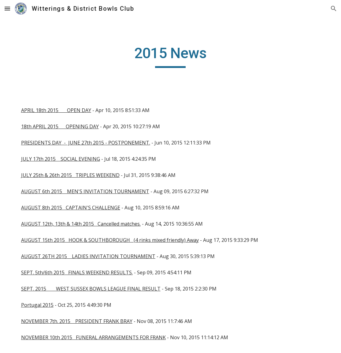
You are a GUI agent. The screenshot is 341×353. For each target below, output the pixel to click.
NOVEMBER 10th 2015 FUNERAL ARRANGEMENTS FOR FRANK (93, 337)
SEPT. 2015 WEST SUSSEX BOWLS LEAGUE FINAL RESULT (91, 288)
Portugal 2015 (37, 305)
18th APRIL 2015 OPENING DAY (60, 126)
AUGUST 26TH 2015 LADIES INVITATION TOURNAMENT (88, 256)
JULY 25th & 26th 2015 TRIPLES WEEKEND (70, 175)
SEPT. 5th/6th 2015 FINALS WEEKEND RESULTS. (77, 272)
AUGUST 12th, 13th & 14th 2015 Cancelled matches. (81, 223)
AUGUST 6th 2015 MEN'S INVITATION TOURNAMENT (85, 191)
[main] (171, 56)
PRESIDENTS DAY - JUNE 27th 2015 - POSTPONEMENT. (85, 142)
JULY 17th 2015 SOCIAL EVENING (60, 159)
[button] (7, 8)
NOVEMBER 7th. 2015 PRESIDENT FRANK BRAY (76, 321)
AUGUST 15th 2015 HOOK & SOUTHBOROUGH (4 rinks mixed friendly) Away (110, 240)
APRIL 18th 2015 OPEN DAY (56, 110)
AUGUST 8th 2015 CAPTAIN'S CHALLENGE (70, 207)
